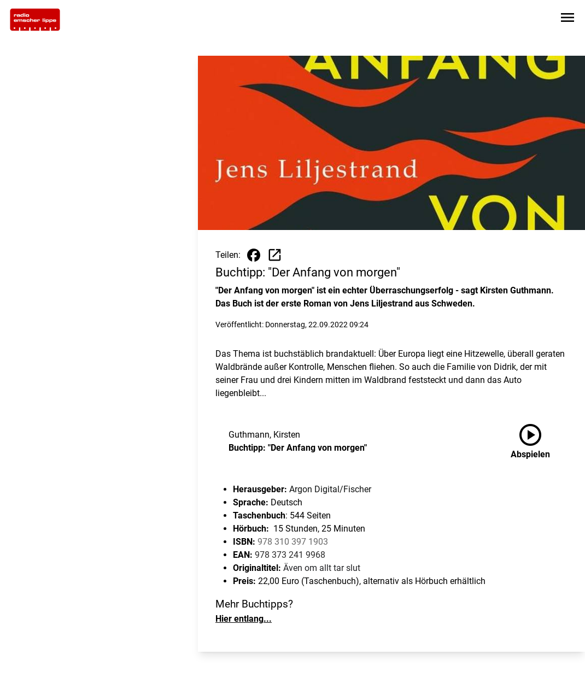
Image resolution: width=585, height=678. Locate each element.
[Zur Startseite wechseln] (35, 19)
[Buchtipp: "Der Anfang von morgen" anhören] (539, 441)
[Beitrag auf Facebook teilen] (253, 255)
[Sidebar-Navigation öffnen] (567, 19)
